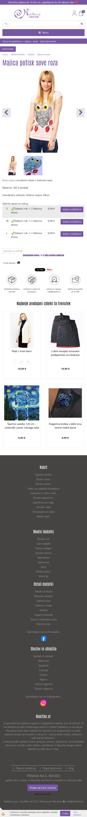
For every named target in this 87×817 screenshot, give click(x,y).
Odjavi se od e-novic (42, 794)
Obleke (43, 675)
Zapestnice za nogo (43, 502)
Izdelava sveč (43, 601)
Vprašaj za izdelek (13, 251)
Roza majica (8, 180)
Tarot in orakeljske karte (43, 619)
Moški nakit (43, 516)
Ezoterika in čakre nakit (43, 493)
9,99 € (51, 208)
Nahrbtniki (43, 558)
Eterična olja (43, 624)
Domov (5, 54)
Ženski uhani (43, 479)
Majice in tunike (43, 54)
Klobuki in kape (43, 605)
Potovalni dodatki (43, 596)
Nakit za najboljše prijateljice (43, 488)
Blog (70, 768)
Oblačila (31, 54)
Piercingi (43, 576)
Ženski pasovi (43, 571)
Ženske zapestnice (43, 498)
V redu (65, 813)
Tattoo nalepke (43, 548)
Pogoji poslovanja (52, 768)
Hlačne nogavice (44, 684)
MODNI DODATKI (18, 54)
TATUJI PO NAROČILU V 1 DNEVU (16, 41)
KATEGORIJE (8, 49)
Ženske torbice (43, 553)
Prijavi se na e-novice (43, 787)
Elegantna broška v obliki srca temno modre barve (65, 426)
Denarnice (43, 562)
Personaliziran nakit (43, 512)
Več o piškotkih (77, 813)
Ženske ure (43, 539)
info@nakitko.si (74, 801)
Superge (43, 670)
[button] (80, 112)
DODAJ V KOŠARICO (72, 209)
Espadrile (43, 665)
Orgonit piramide (43, 615)
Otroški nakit (43, 507)
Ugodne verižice (43, 474)
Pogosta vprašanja (26, 768)
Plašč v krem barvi (22, 351)
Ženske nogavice (43, 689)
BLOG (36, 41)
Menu (44, 32)
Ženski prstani (43, 484)
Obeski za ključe (43, 591)
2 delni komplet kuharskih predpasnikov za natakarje (65, 353)
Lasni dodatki (43, 544)
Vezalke (43, 610)
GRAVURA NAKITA (48, 41)
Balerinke (43, 661)
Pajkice (43, 679)
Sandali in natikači (43, 656)
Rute (43, 567)
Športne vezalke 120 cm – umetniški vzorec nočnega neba (22, 426)
